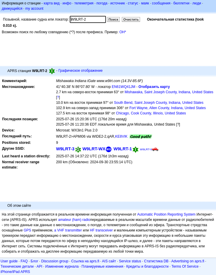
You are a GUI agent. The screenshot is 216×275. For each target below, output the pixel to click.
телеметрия (83, 3)
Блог (34, 261)
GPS (27, 230)
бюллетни (181, 3)
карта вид (51, 3)
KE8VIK (121, 136)
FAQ (24, 261)
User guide (9, 261)
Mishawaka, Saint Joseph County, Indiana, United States (169, 92)
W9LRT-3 (65, 148)
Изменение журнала (62, 266)
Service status (130, 261)
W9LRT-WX (93, 148)
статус (133, 3)
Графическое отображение (80, 71)
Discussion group (54, 261)
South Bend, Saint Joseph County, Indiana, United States (158, 103)
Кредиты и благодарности (147, 266)
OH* (122, 32)
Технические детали (17, 266)
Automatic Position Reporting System (166, 214)
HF (92, 230)
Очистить (131, 19)
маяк (145, 3)
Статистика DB (156, 261)
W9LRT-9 (146, 149)
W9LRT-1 (123, 148)
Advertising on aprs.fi (187, 261)
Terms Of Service (185, 266)
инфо (66, 3)
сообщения (161, 3)
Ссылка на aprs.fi (85, 261)
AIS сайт (109, 261)
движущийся (12, 8)
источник (117, 3)
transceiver (104, 230)
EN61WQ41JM (123, 87)
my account (34, 8)
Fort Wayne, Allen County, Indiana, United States (167, 108)
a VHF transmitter (68, 230)
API (39, 266)
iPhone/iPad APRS (15, 272)
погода (102, 3)
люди (196, 3)
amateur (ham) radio (74, 220)
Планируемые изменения (102, 266)
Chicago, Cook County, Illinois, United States (151, 113)
